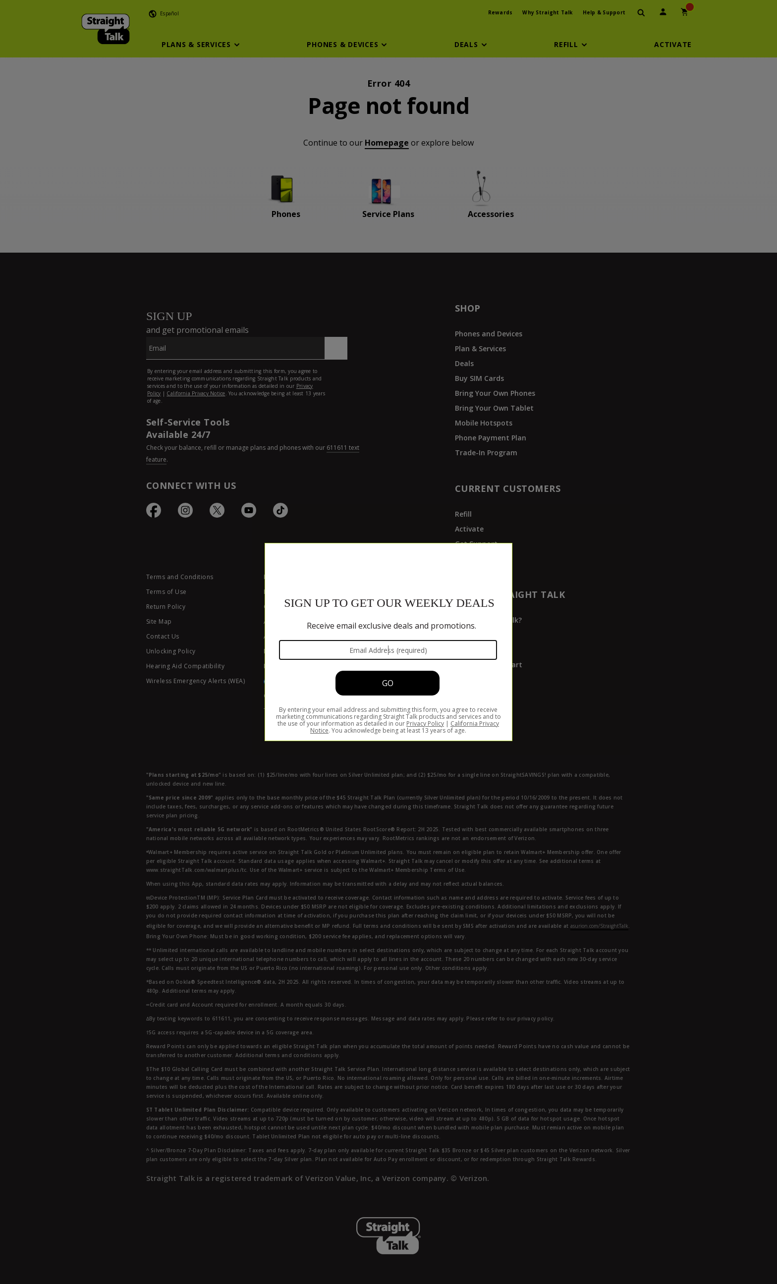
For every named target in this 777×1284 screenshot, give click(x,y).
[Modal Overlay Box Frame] (388, 642)
